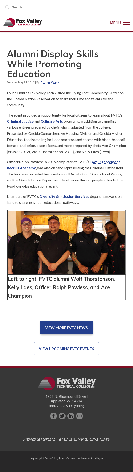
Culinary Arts (52, 121)
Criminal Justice (20, 121)
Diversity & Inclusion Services (64, 196)
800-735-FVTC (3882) (66, 406)
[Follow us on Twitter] (62, 416)
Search (7, 7)
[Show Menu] (120, 23)
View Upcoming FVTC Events (66, 348)
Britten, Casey (50, 82)
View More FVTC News (66, 327)
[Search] (66, 7)
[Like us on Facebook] (53, 416)
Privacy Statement (39, 439)
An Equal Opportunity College (84, 439)
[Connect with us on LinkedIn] (70, 416)
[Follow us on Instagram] (79, 416)
